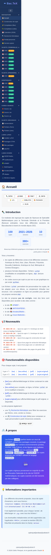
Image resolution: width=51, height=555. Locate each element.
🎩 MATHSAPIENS (17, 308)
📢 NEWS (20, 196)
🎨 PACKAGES (38, 200)
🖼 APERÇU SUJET (25, 424)
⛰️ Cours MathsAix (17, 315)
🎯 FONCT (31, 196)
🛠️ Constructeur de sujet (17, 416)
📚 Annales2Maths (17, 312)
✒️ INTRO (9, 196)
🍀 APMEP (14, 305)
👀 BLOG (25, 204)
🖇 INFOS (42, 196)
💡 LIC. (12, 200)
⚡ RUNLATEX (26, 200)
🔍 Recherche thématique (18, 410)
